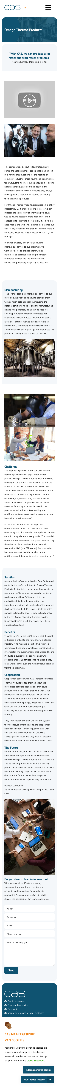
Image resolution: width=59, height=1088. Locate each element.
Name (10, 908)
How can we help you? (17, 942)
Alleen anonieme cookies (38, 1069)
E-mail (10, 925)
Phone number (14, 934)
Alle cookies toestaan (34, 1079)
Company (11, 917)
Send (11, 970)
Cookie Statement (35, 1060)
